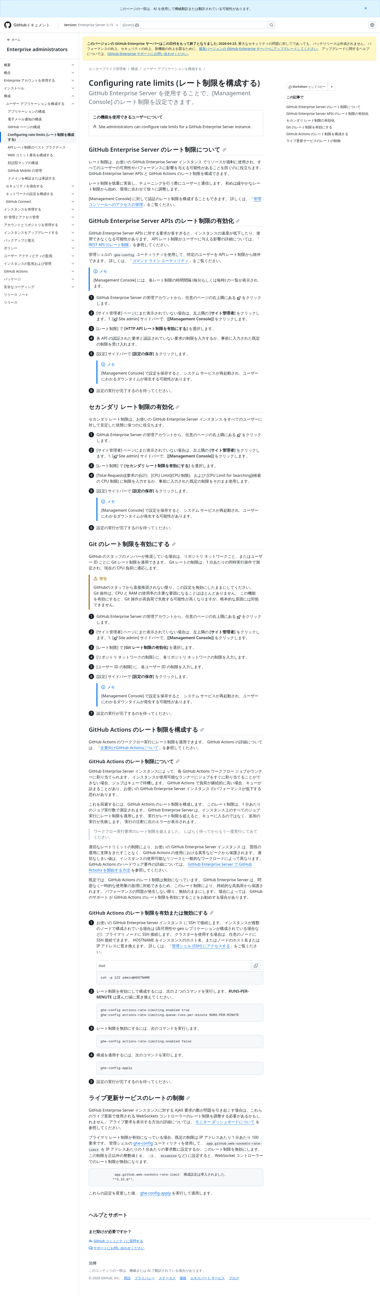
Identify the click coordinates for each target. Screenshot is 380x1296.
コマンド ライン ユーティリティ (160, 260)
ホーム (13, 40)
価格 (183, 1278)
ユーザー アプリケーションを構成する (172, 68)
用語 (127, 1278)
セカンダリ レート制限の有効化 (134, 407)
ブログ (234, 1278)
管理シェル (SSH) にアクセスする (201, 946)
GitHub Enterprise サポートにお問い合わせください (147, 53)
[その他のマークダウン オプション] (332, 87)
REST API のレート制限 (109, 244)
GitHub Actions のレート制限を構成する (146, 729)
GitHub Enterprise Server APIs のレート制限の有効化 (164, 221)
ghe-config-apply (155, 1193)
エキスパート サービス (207, 1278)
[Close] (366, 8)
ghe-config (143, 1143)
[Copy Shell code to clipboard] (256, 966)
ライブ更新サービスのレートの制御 (139, 1098)
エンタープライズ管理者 (107, 68)
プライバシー (145, 1278)
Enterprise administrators (37, 49)
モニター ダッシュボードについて (224, 1121)
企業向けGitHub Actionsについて (129, 747)
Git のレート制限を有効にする (132, 544)
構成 (134, 68)
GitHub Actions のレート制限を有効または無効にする (151, 913)
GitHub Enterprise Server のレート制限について (157, 149)
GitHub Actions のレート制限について (134, 761)
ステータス (167, 1278)
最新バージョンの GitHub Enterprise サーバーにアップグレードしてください (258, 48)
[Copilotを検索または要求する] (197, 25)
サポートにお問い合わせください (116, 1248)
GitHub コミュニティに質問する (116, 1241)
